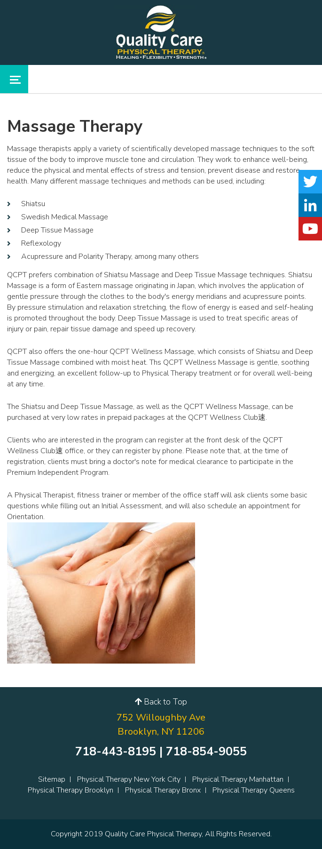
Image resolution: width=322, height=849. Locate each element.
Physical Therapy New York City (129, 779)
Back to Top (161, 702)
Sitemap (51, 779)
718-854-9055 (206, 752)
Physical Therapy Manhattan (237, 779)
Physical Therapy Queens (253, 790)
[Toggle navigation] (14, 79)
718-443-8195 (115, 752)
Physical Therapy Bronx (163, 790)
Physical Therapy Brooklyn (70, 790)
